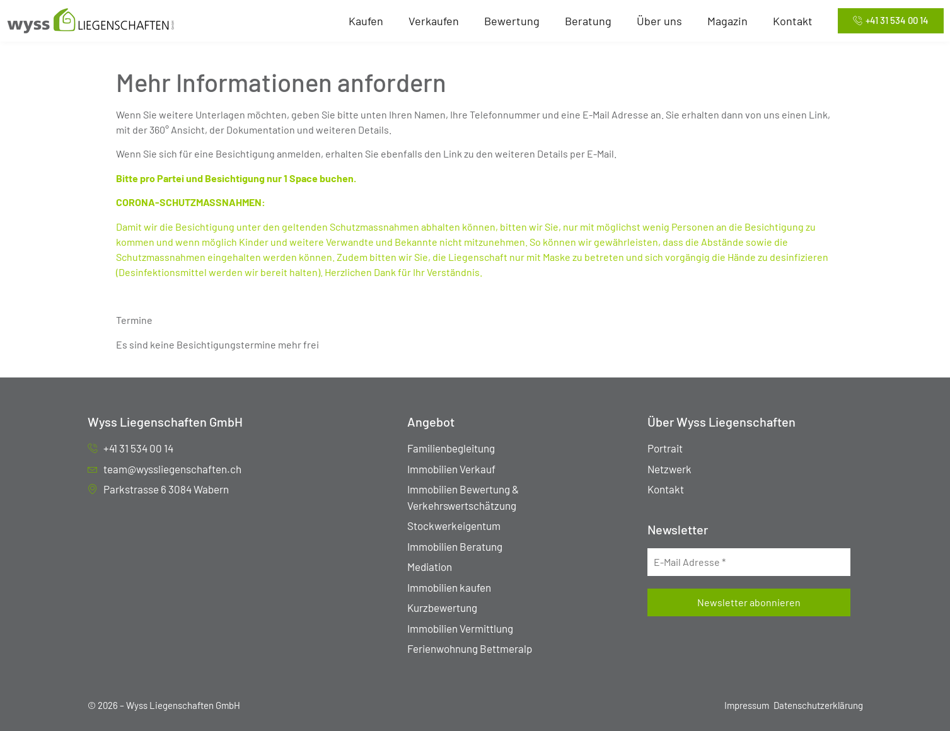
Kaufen (366, 21)
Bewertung (512, 21)
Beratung (588, 21)
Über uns (659, 21)
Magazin (727, 21)
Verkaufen (433, 21)
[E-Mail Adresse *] (748, 562)
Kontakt (793, 21)
